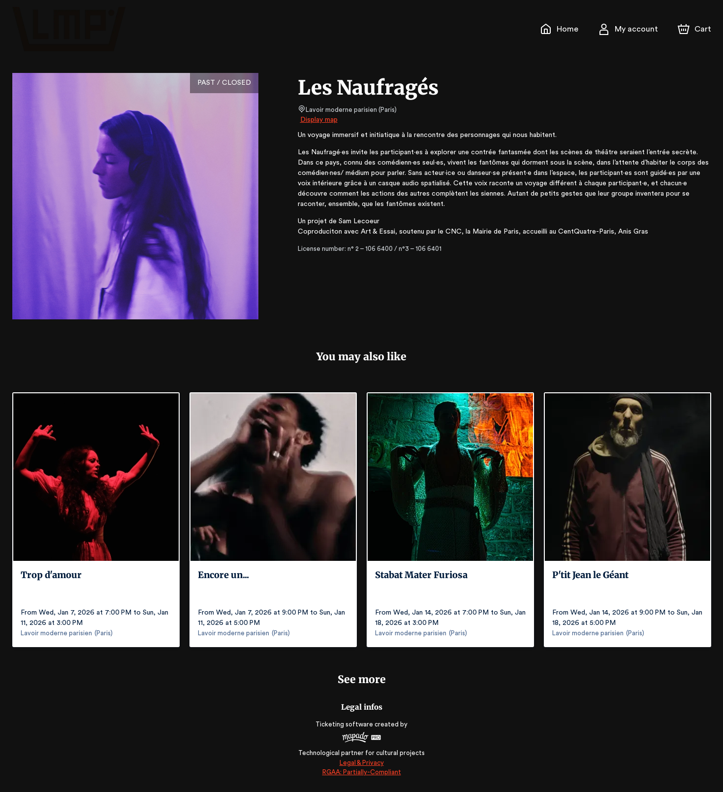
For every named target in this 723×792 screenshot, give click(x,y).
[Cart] (695, 29)
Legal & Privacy (361, 762)
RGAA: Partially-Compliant (361, 772)
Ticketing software (345, 724)
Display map (319, 120)
